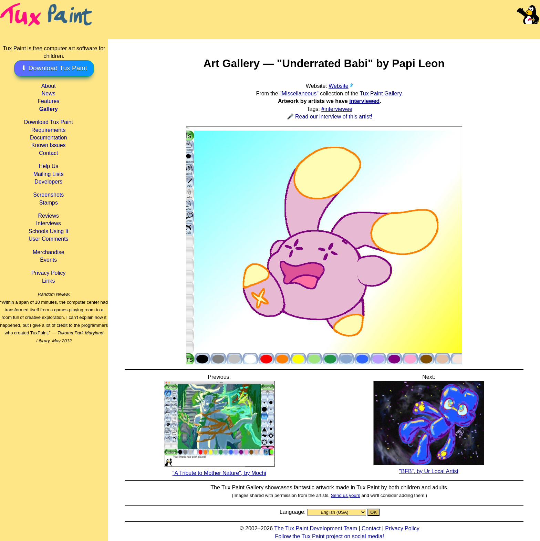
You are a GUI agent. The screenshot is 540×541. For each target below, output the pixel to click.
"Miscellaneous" (299, 93)
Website (339, 86)
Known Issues (48, 145)
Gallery (48, 109)
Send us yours (345, 495)
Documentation (48, 138)
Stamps (48, 203)
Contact (48, 153)
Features (48, 101)
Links (48, 281)
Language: (293, 512)
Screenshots (48, 195)
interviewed (364, 101)
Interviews (48, 223)
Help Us (48, 166)
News (48, 93)
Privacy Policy (48, 273)
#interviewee (336, 109)
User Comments (49, 239)
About (48, 86)
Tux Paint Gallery (381, 93)
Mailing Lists (48, 174)
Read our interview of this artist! (333, 116)
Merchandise (48, 252)
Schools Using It (49, 231)
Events (48, 260)
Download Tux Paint (48, 122)
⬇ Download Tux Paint (54, 68)
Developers (48, 182)
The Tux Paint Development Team (315, 528)
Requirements (48, 130)
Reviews (48, 216)
